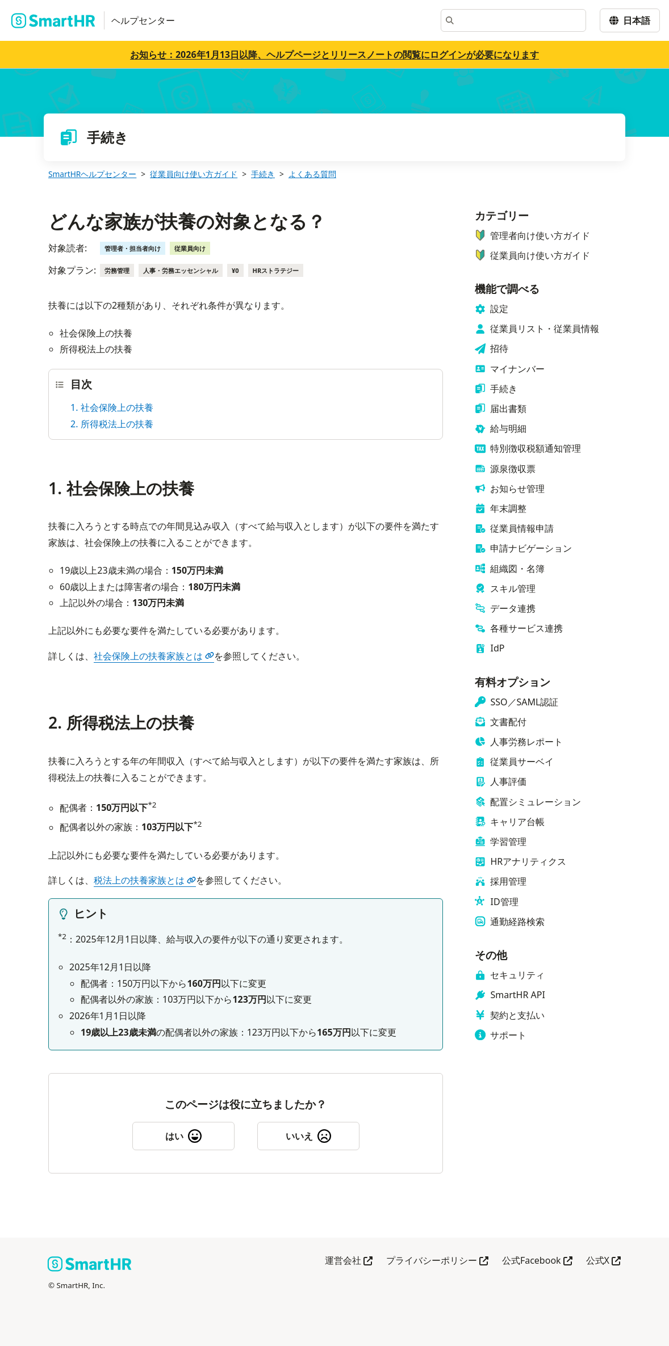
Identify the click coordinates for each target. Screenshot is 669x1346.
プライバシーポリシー (437, 1261)
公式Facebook (537, 1261)
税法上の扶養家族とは (145, 880)
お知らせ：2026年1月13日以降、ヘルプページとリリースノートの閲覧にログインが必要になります (334, 54)
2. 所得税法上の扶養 (111, 424)
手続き (263, 174)
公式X (603, 1261)
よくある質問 (312, 174)
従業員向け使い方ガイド (193, 174)
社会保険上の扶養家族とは (154, 656)
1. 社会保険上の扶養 (111, 407)
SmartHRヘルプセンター (92, 174)
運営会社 (349, 1261)
